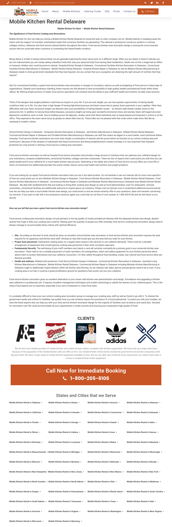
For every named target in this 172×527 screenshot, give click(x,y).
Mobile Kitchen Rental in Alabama (26, 402)
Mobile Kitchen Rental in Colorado (65, 412)
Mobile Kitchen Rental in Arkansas (144, 402)
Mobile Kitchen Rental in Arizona (104, 402)
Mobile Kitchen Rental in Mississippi (144, 452)
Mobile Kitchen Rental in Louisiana (65, 442)
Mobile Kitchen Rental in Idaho (142, 422)
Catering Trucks (92, 11)
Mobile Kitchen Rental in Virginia (64, 511)
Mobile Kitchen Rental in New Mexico (106, 472)
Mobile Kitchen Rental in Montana (65, 462)
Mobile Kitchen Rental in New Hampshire (27, 472)
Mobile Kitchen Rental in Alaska (64, 402)
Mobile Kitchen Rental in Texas (103, 501)
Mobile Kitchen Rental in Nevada (143, 462)
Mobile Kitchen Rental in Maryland (144, 442)
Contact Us (130, 11)
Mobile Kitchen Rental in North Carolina (27, 481)
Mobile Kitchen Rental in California (26, 412)
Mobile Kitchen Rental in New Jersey (66, 472)
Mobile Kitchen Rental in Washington (106, 511)
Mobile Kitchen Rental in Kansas (143, 432)
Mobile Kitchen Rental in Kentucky (26, 442)
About (55, 11)
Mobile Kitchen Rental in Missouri (26, 462)
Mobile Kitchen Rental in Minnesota (105, 452)
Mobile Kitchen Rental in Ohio (102, 481)
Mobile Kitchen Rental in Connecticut (106, 412)
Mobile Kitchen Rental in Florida (25, 422)
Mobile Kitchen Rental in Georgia (64, 422)
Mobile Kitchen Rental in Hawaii (103, 422)
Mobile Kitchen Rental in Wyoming (65, 521)
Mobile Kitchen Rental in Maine (103, 442)
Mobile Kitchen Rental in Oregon (25, 491)
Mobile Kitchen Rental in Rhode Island (106, 491)
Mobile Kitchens (71, 11)
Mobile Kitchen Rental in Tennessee (66, 501)
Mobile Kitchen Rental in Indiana (64, 432)
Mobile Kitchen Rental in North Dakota (66, 481)
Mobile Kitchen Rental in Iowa (102, 432)
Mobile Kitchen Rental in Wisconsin (26, 521)
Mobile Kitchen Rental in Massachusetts (27, 452)
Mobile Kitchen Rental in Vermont (25, 511)
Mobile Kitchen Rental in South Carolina (145, 491)
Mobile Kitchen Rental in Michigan (65, 452)
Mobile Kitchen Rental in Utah (141, 501)
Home (45, 11)
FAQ (107, 11)
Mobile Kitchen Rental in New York (144, 472)
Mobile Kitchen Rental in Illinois (25, 432)
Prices (116, 11)
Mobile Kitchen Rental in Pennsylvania (66, 491)
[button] (145, 3)
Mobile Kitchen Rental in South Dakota (27, 501)
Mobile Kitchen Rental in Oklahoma (144, 481)
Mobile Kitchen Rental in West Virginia (145, 511)
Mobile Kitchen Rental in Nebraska (105, 462)
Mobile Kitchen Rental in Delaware (144, 412)
